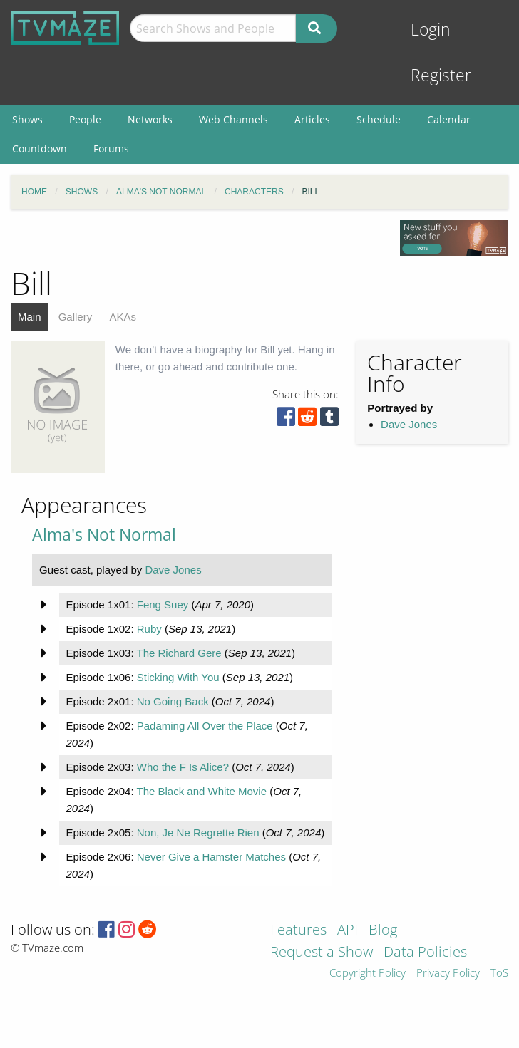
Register (441, 75)
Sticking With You (178, 677)
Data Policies (425, 953)
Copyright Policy (367, 973)
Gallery (75, 317)
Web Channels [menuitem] (233, 119)
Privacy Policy (448, 973)
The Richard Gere (178, 653)
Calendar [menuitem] (449, 119)
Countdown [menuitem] (39, 148)
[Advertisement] (421, 565)
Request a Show (321, 953)
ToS (499, 973)
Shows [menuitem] (27, 119)
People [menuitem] (85, 119)
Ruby (149, 629)
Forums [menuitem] (111, 148)
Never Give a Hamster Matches (211, 857)
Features (298, 931)
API (347, 931)
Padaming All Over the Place (205, 726)
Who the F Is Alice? (183, 767)
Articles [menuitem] (312, 119)
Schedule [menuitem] (378, 119)
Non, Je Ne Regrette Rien (198, 832)
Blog (383, 931)
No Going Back (173, 701)
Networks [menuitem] (150, 119)
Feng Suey (163, 604)
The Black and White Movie (201, 791)
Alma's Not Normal (104, 535)
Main (29, 317)
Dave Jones (409, 424)
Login (431, 30)
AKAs (122, 317)
